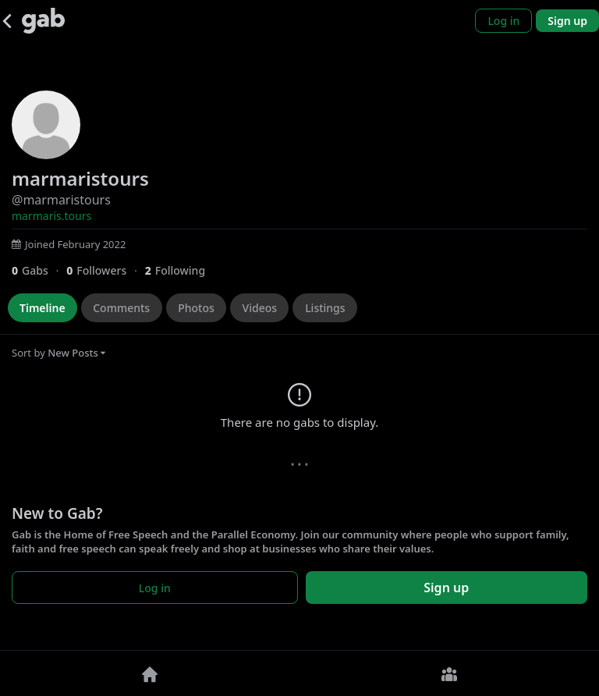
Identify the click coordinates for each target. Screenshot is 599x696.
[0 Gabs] (39, 270)
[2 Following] (181, 270)
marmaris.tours (51, 215)
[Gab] (43, 20)
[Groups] (449, 673)
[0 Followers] (105, 270)
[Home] (150, 673)
